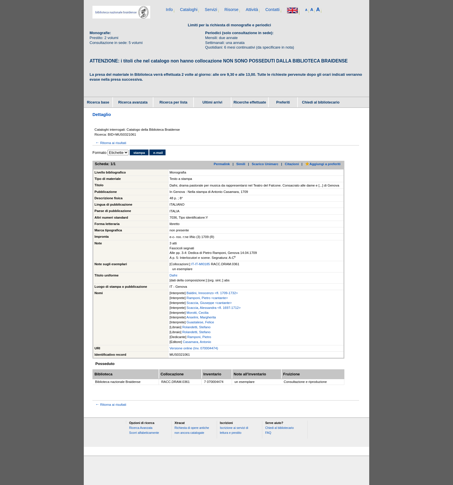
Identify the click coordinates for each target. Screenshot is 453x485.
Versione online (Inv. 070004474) (194, 348)
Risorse (231, 9)
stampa (139, 152)
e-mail (158, 152)
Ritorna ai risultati (110, 143)
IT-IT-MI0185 (201, 264)
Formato (99, 152)
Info (169, 9)
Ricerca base (98, 102)
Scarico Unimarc (265, 164)
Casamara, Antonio (197, 342)
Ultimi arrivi (212, 102)
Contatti (272, 9)
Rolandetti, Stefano (196, 327)
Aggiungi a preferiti (322, 164)
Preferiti (283, 102)
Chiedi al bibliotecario (320, 102)
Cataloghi (188, 9)
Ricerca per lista (173, 102)
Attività (252, 9)
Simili (240, 164)
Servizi (211, 9)
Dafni (173, 275)
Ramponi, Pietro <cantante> (207, 298)
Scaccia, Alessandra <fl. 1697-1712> (214, 307)
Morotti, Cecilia (198, 312)
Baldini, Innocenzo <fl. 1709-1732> (212, 293)
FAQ (268, 432)
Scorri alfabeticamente (144, 432)
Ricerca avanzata (132, 102)
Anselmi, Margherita (201, 317)
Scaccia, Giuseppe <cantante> (209, 303)
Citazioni (292, 164)
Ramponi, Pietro (199, 337)
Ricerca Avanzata (141, 427)
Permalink (222, 164)
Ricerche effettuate (249, 102)
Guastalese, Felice (200, 322)
